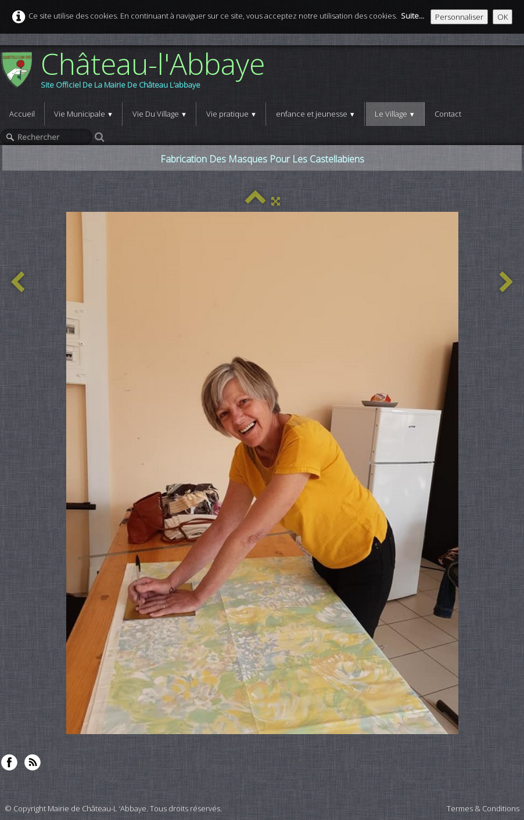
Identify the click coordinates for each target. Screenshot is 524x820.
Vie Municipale (83, 114)
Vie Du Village (159, 114)
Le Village (395, 114)
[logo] (137, 73)
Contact (448, 114)
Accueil (22, 114)
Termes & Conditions (483, 808)
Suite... (412, 15)
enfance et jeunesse (316, 114)
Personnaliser (459, 17)
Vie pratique (231, 114)
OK (502, 17)
